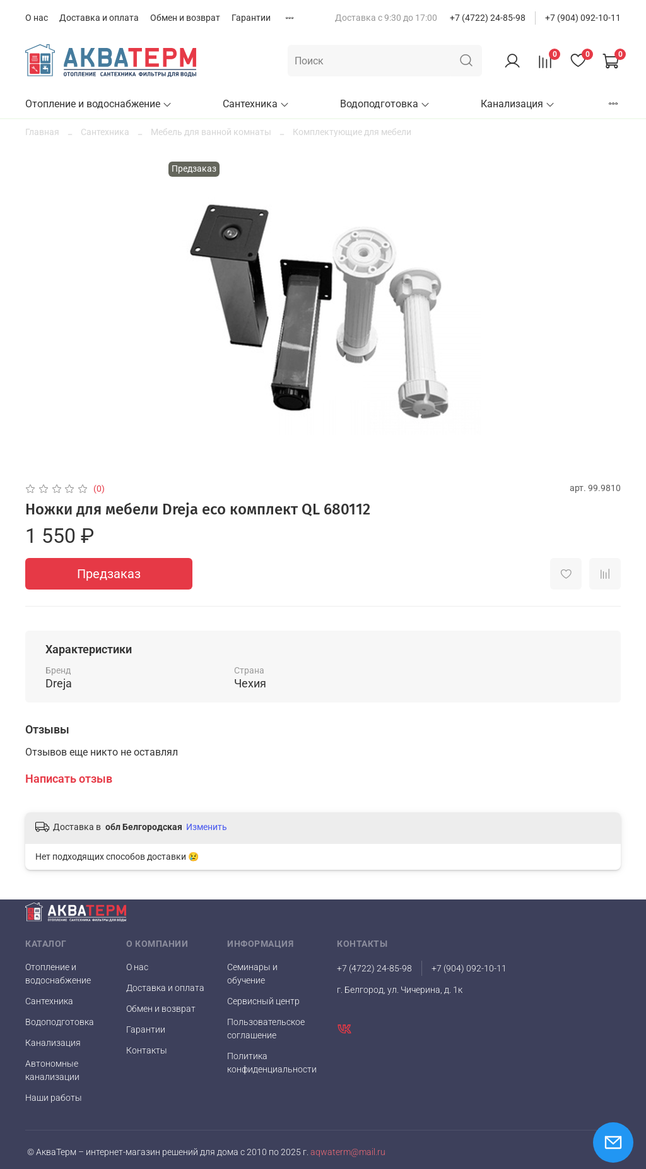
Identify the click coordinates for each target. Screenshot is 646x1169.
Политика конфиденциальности (272, 1062)
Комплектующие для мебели (352, 132)
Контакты (146, 1050)
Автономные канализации (52, 1070)
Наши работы (53, 1098)
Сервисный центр (263, 1001)
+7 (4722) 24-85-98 (488, 18)
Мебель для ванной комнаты (211, 132)
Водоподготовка (385, 104)
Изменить (206, 827)
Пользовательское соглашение (266, 1028)
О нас (36, 18)
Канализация (518, 104)
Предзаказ (109, 573)
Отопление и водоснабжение (98, 104)
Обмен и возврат (185, 18)
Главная (42, 132)
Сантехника (256, 104)
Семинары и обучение (252, 973)
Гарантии (251, 18)
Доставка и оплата (99, 18)
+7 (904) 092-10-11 (583, 18)
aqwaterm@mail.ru (346, 1152)
